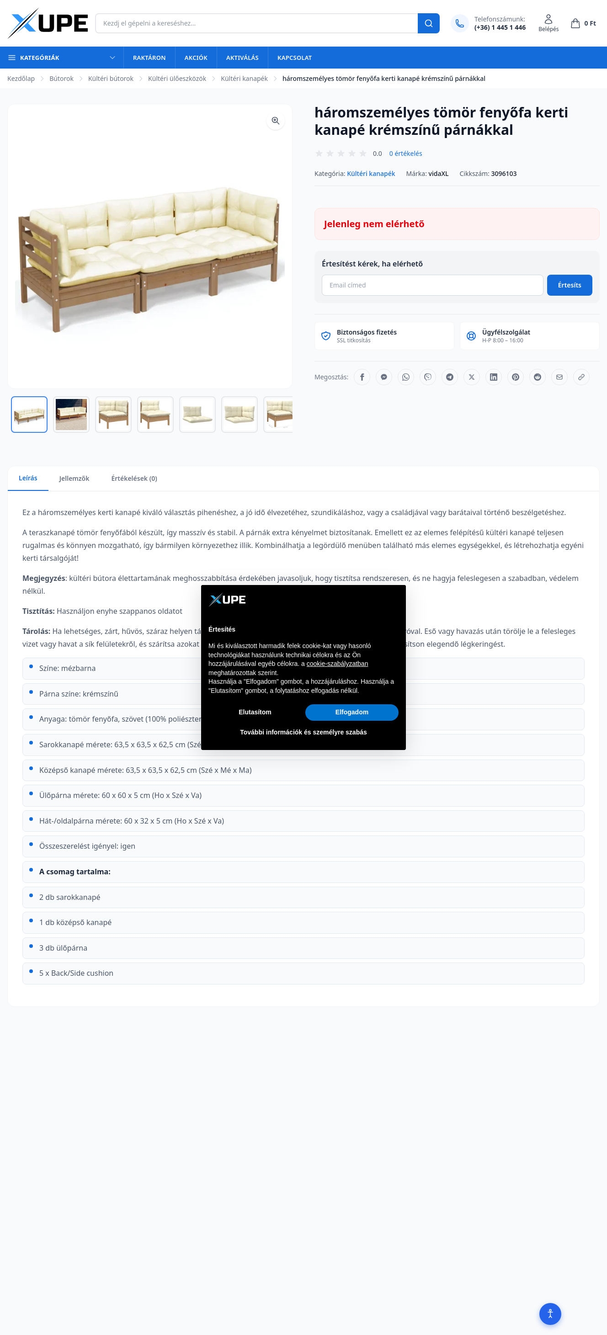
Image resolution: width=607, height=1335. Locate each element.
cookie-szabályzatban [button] (337, 663)
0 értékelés (405, 153)
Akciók (196, 57)
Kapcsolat (294, 57)
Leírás (28, 477)
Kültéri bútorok (110, 78)
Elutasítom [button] (255, 712)
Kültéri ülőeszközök (177, 78)
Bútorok (61, 78)
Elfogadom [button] (351, 712)
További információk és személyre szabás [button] (303, 732)
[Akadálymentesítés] (550, 1314)
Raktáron (149, 57)
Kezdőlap (21, 78)
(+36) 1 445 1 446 (500, 27)
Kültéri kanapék (244, 78)
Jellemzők (74, 478)
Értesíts (569, 285)
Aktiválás (242, 57)
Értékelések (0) (134, 478)
